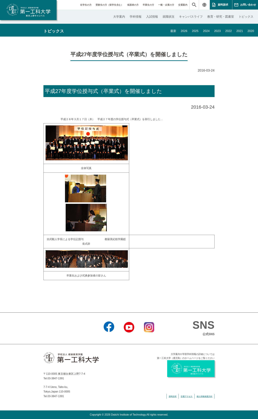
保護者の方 (133, 4)
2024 (206, 31)
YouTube (128, 336)
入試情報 (152, 16)
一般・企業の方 (166, 4)
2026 (183, 31)
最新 (173, 31)
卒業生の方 (148, 4)
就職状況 (168, 16)
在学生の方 (86, 4)
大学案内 (119, 16)
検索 (194, 5)
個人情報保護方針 (204, 396)
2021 (239, 31)
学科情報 (136, 16)
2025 (195, 31)
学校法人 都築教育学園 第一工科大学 (28, 10)
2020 (250, 31)
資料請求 (223, 4)
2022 (228, 31)
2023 (217, 31)
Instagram (149, 336)
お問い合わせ (248, 4)
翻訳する (204, 5)
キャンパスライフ (191, 16)
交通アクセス (187, 396)
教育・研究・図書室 (220, 16)
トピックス (246, 16)
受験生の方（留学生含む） (109, 4)
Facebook (109, 336)
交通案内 (182, 4)
